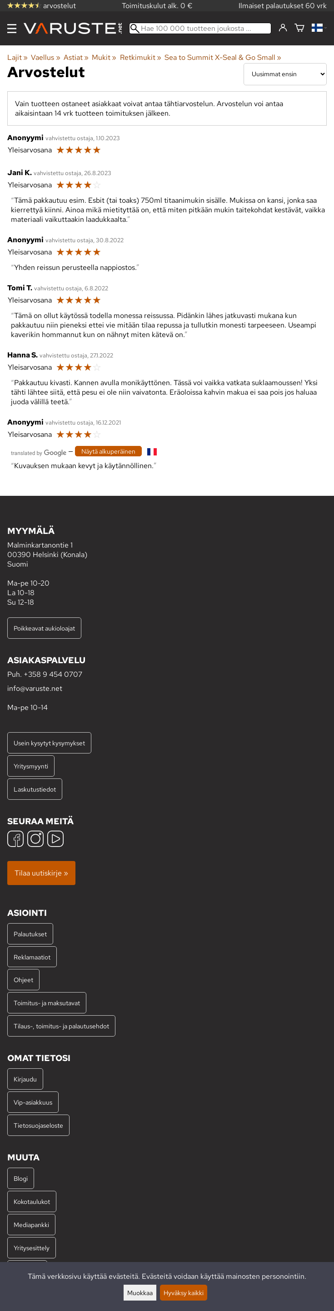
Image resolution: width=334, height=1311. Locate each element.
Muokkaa (140, 1292)
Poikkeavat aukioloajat (44, 628)
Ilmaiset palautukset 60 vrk (283, 5)
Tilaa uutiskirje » (41, 873)
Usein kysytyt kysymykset (49, 743)
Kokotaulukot (32, 1201)
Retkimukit (140, 57)
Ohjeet (23, 979)
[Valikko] (11, 28)
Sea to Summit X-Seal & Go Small (223, 57)
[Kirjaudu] (283, 28)
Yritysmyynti (31, 766)
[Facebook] (15, 840)
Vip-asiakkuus (33, 1102)
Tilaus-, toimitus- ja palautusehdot (61, 1026)
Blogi (21, 1178)
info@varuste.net (34, 688)
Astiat (76, 57)
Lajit (17, 57)
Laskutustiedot (35, 789)
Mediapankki (31, 1224)
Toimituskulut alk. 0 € (157, 5)
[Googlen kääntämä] (38, 452)
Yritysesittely (32, 1247)
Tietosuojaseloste (38, 1125)
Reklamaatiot (32, 957)
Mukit (104, 57)
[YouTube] (55, 840)
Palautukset (30, 933)
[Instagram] (35, 840)
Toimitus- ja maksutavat (47, 1002)
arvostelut (41, 5)
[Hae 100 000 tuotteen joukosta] (200, 28)
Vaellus (45, 57)
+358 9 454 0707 (53, 674)
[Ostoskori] (299, 28)
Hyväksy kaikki (184, 1292)
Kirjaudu (25, 1079)
